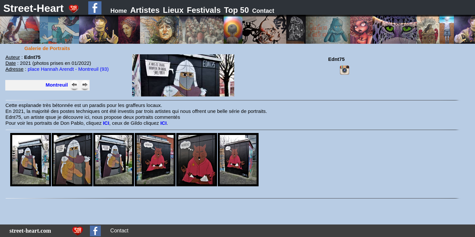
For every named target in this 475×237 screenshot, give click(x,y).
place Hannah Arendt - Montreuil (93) (68, 69)
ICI (106, 123)
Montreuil (56, 85)
